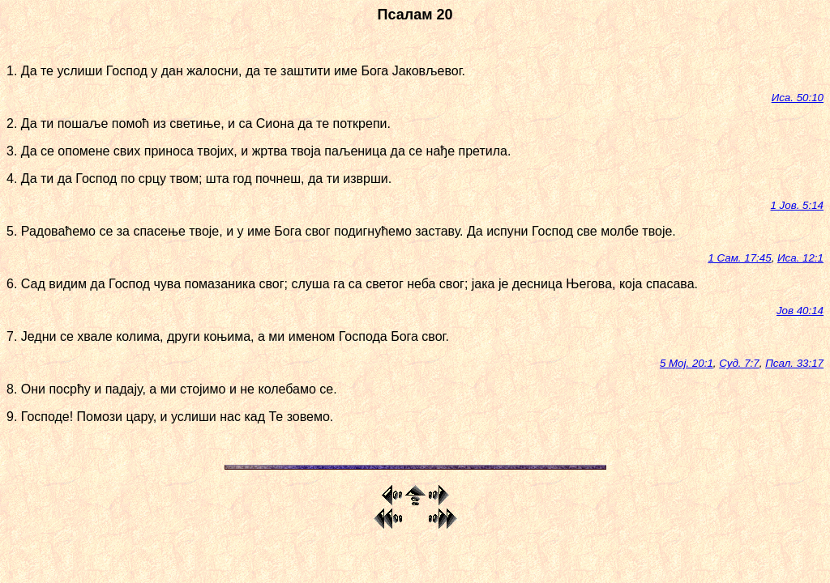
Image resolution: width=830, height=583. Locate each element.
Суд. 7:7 (739, 363)
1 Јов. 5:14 (797, 205)
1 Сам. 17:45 (739, 258)
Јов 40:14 (800, 310)
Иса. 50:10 (798, 97)
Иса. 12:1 (800, 258)
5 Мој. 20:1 (686, 363)
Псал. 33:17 (794, 363)
